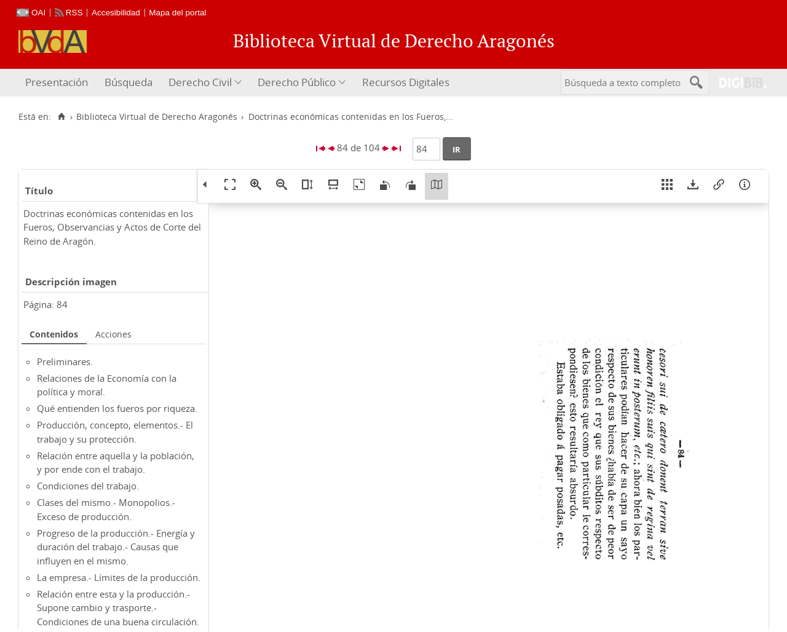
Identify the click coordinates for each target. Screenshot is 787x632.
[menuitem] (58, 83)
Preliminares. (65, 361)
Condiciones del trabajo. (88, 486)
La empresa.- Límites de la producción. (118, 577)
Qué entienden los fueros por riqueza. (117, 408)
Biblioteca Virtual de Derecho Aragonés (156, 116)
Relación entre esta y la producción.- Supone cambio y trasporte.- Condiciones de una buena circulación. (118, 608)
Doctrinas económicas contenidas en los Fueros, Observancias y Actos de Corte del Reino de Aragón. (112, 227)
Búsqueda (128, 82)
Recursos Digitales (405, 82)
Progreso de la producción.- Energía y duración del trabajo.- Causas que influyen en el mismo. (116, 547)
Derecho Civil (200, 82)
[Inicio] (61, 117)
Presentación (56, 82)
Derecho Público (297, 82)
